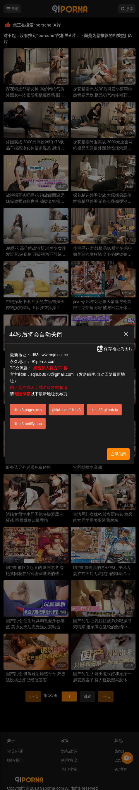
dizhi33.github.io (104, 410)
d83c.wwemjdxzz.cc (50, 354)
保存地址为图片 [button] (114, 348)
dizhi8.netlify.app (28, 424)
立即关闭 (118, 454)
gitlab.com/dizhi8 (66, 410)
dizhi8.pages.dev (28, 410)
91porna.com (44, 361)
